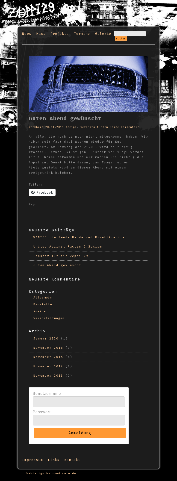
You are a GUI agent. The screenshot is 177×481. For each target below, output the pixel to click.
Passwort (42, 412)
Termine (82, 34)
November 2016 (48, 347)
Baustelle (42, 304)
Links (53, 460)
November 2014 (48, 366)
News (26, 34)
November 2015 (48, 357)
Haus (41, 34)
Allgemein (42, 297)
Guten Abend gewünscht (57, 265)
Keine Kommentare (124, 127)
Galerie (103, 34)
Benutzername (47, 393)
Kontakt (72, 460)
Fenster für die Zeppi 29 (60, 256)
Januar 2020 (46, 338)
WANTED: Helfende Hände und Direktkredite (79, 237)
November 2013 (48, 375)
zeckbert (36, 127)
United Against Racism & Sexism (67, 246)
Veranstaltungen (94, 127)
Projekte (59, 34)
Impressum (32, 460)
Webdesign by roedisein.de (51, 473)
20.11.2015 (54, 127)
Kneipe (71, 127)
